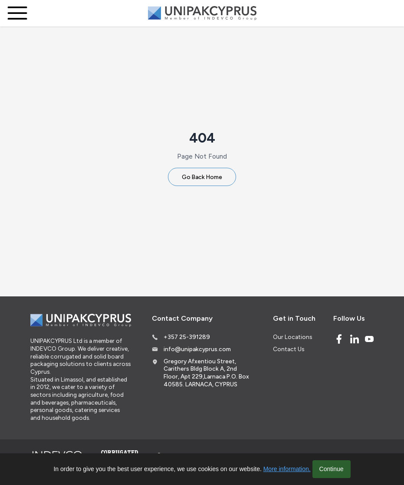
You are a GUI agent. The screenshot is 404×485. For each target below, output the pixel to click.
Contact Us (288, 348)
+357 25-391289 (187, 336)
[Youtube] (369, 339)
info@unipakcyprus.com (197, 348)
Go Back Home (202, 176)
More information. (287, 468)
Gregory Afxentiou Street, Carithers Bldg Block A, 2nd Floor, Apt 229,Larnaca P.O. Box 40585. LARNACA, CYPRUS (206, 373)
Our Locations (292, 336)
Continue (331, 468)
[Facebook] (339, 339)
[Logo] (202, 13)
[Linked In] (354, 339)
